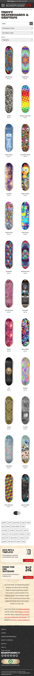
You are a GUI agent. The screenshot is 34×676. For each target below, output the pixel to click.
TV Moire (25, 427)
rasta (23, 541)
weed (23, 523)
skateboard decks (24, 609)
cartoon (22, 534)
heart (18, 541)
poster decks (15, 526)
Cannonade (9, 466)
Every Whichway (9, 505)
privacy (28, 672)
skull (22, 526)
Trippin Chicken (25, 193)
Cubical (9, 115)
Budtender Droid (25, 271)
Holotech (25, 388)
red (27, 538)
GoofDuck (25, 466)
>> (18, 513)
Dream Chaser (9, 154)
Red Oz (9, 349)
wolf (28, 534)
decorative (14, 538)
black (7, 526)
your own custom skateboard (20, 620)
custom (21, 538)
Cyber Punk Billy (25, 505)
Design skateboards (8, 636)
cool (10, 534)
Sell (3, 647)
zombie (11, 530)
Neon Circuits (25, 232)
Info (3, 629)
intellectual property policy (6, 674)
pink (9, 523)
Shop (13, 9)
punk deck (16, 523)
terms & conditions (22, 672)
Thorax (9, 427)
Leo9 (9, 388)
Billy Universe (8, 76)
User (3, 633)
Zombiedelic (9, 271)
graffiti (4, 523)
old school (11, 541)
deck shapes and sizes (22, 612)
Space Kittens (25, 349)
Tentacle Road (9, 232)
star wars (19, 530)
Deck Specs (29, 560)
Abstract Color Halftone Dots (25, 115)
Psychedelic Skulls (25, 154)
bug (3, 538)
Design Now (29, 577)
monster (4, 530)
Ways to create (7, 640)
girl (3, 526)
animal (15, 534)
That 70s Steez (9, 310)
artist (28, 523)
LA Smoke (8, 193)
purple (4, 541)
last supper (25, 310)
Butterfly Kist (25, 76)
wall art (4, 534)
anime (26, 530)
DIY (7, 538)
